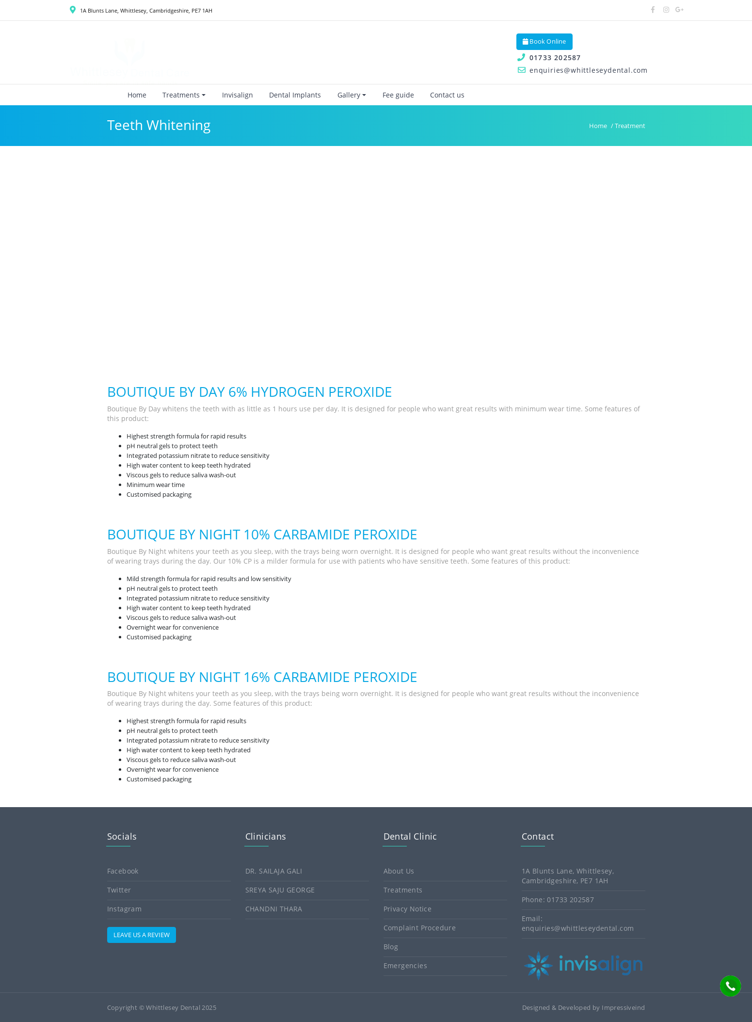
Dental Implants (287, 94)
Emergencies (405, 965)
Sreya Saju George (280, 889)
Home (129, 94)
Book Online (544, 41)
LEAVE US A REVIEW (141, 934)
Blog (391, 946)
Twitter (119, 889)
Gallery (341, 94)
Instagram (124, 908)
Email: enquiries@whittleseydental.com (578, 923)
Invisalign (229, 94)
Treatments (173, 94)
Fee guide (390, 94)
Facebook (123, 871)
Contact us (439, 94)
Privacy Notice (408, 908)
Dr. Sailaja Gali (273, 871)
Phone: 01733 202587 (558, 899)
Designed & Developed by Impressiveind (583, 1007)
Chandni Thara (274, 908)
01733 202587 (548, 57)
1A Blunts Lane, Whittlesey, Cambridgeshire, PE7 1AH (141, 10)
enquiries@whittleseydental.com (582, 70)
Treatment (630, 125)
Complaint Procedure (420, 927)
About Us (399, 871)
